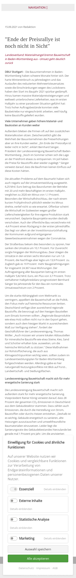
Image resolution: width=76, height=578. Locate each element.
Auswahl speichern (38, 549)
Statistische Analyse (34, 519)
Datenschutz (26, 568)
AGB (55, 568)
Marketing (26, 538)
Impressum (43, 568)
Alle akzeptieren (38, 558)
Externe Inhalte (30, 501)
